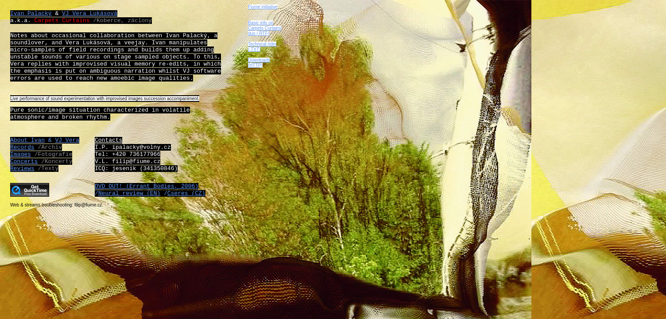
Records (22, 147)
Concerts (24, 161)
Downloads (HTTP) (259, 63)
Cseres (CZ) (186, 193)
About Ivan (27, 140)
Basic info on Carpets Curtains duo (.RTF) (264, 28)
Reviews (22, 168)
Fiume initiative (263, 6)
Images (20, 154)
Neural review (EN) (129, 193)
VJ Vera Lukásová (89, 13)
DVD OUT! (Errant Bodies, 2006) (146, 186)
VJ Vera (67, 140)
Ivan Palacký (31, 13)
